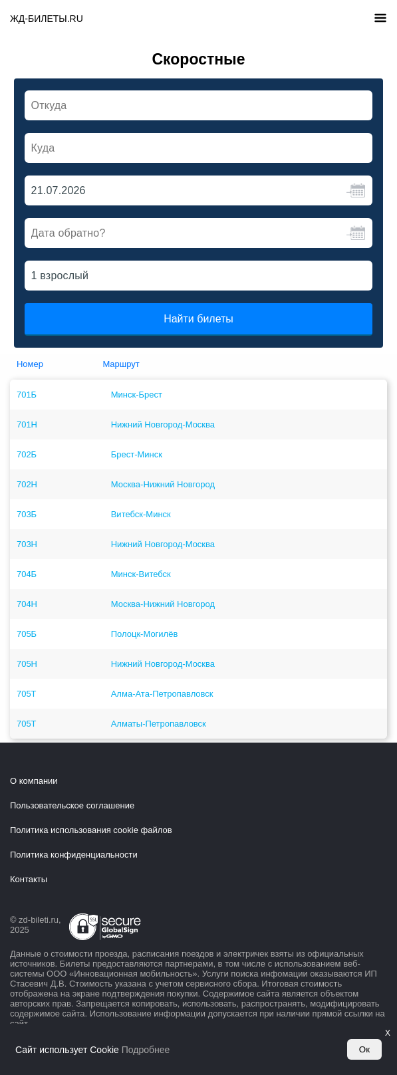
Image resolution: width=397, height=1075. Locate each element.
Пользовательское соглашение (72, 805)
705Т (27, 694)
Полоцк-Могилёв (144, 634)
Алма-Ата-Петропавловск (162, 694)
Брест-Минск (136, 454)
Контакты (28, 879)
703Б (27, 514)
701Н (27, 424)
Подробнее (146, 1049)
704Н (27, 604)
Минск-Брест (136, 395)
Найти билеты (198, 318)
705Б (27, 634)
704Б (27, 574)
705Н (27, 664)
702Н (27, 484)
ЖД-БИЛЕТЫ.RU (46, 18)
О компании (34, 781)
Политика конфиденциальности (74, 855)
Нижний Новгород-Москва (163, 424)
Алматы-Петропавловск (158, 724)
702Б (27, 454)
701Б (27, 395)
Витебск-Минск (141, 514)
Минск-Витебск (141, 574)
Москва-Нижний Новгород (163, 484)
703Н (27, 544)
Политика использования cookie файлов (91, 830)
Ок (364, 1049)
